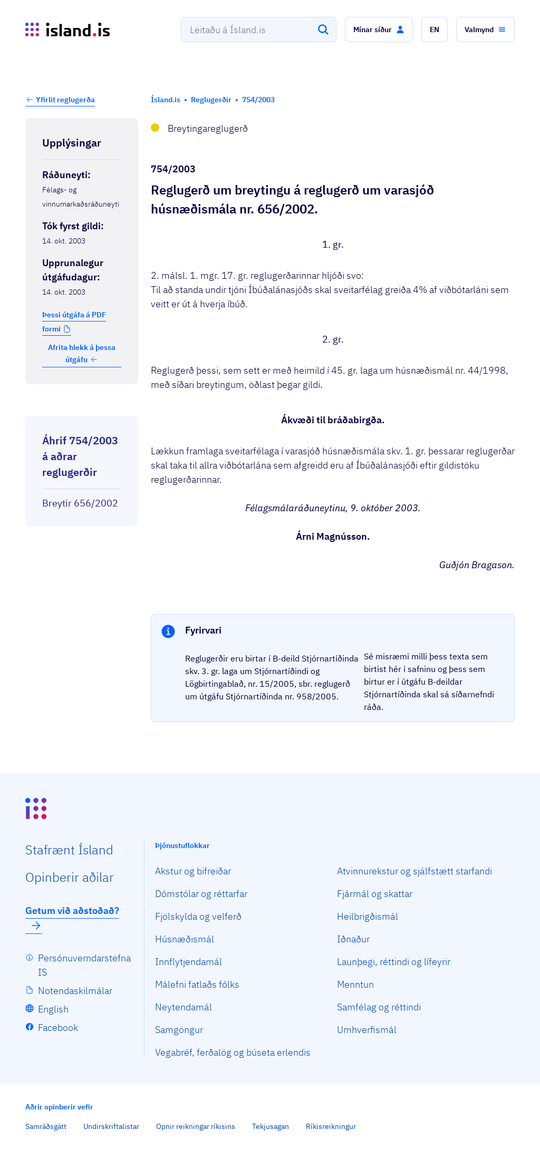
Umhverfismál (367, 1030)
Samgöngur (179, 1030)
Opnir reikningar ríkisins (195, 1126)
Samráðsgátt (45, 1126)
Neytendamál (183, 1007)
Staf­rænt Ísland (69, 849)
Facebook (58, 1027)
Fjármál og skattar (374, 894)
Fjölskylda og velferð (198, 916)
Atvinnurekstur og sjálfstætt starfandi (414, 871)
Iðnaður (353, 939)
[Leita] (323, 29)
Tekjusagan (270, 1126)
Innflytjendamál (188, 962)
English (53, 1009)
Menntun (355, 984)
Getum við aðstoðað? (72, 918)
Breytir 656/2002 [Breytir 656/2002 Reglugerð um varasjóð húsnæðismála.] (80, 503)
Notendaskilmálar (75, 991)
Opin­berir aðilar (69, 877)
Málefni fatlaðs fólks (197, 984)
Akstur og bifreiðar (193, 871)
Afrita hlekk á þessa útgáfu (81, 353)
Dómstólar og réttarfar (201, 894)
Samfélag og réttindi (379, 1007)
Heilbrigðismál (367, 916)
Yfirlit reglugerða (65, 99)
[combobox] (258, 29)
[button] (379, 29)
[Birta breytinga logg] (81, 406)
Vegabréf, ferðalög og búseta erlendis (233, 1052)
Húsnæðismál (184, 939)
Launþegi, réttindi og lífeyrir (393, 962)
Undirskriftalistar (111, 1126)
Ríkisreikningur (331, 1126)
